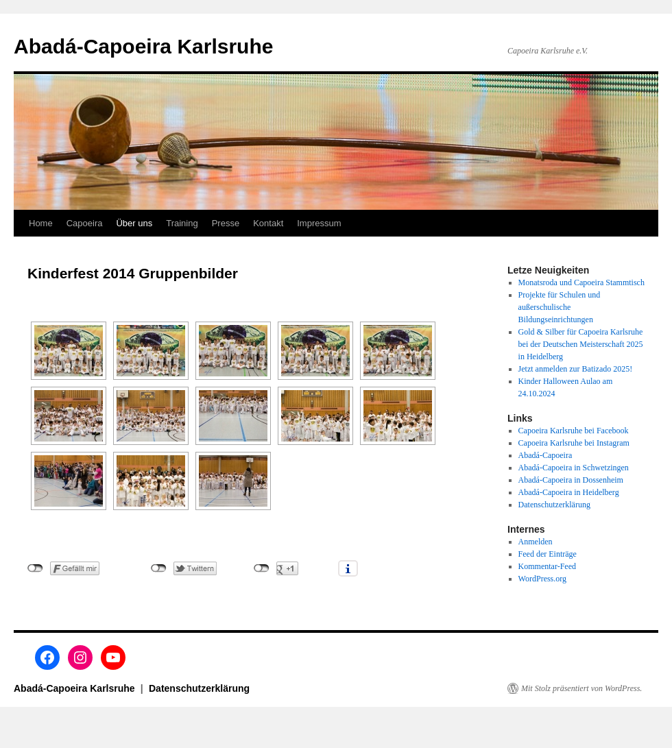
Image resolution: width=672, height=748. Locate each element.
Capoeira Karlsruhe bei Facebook (573, 430)
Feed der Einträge (547, 554)
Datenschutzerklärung (554, 504)
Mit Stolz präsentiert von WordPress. (581, 688)
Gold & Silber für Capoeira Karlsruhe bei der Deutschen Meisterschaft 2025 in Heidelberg (580, 344)
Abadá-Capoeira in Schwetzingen (573, 467)
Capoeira (85, 223)
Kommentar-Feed (547, 566)
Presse (225, 223)
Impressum (319, 223)
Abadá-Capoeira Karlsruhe (143, 46)
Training (181, 223)
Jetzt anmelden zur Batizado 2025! (575, 369)
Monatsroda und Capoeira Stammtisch (581, 282)
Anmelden (535, 541)
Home (41, 223)
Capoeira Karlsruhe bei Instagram (573, 443)
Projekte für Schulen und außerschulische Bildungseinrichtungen (559, 307)
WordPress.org (542, 578)
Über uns (134, 223)
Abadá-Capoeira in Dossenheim (570, 480)
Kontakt (268, 223)
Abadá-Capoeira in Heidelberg (568, 492)
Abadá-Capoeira (545, 455)
